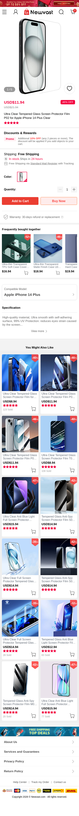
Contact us (60, 782)
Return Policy (13, 771)
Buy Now (58, 201)
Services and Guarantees (21, 751)
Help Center (20, 782)
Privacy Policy (14, 761)
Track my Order (40, 782)
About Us (10, 742)
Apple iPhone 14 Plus (22, 295)
